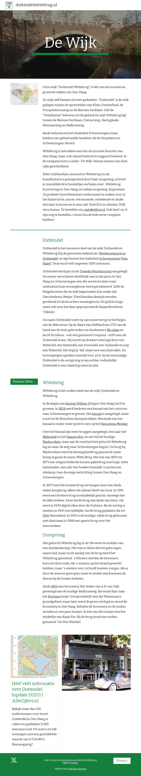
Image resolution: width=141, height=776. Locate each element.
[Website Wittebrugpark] (24, 381)
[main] (70, 44)
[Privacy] (122, 761)
